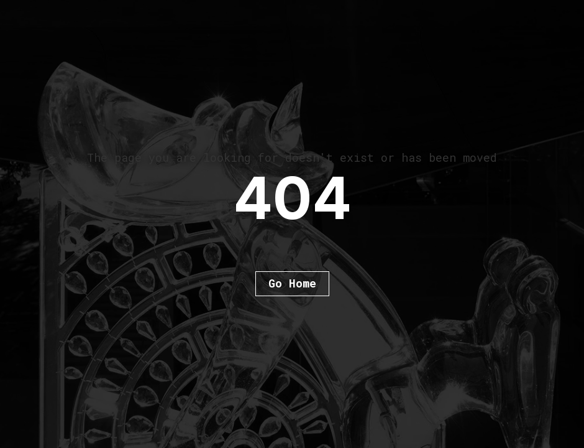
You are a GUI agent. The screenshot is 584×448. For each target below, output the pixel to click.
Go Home (292, 283)
